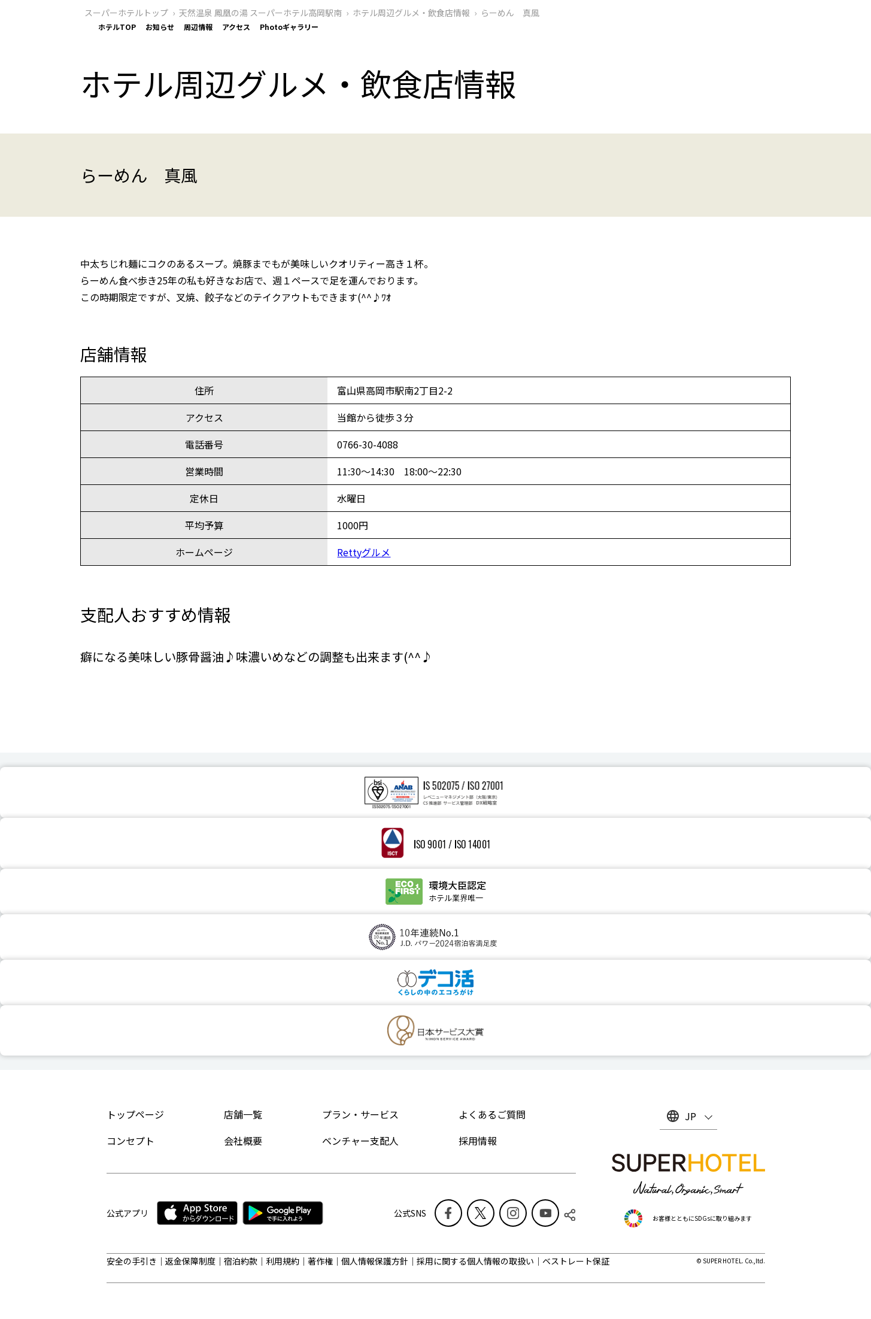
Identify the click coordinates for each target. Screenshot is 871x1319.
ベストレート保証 (575, 1261)
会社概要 (243, 1140)
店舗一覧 (243, 1114)
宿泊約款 (240, 1261)
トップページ (135, 1114)
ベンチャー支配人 (360, 1140)
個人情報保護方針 (374, 1261)
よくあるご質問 (492, 1114)
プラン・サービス (360, 1114)
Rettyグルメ (363, 552)
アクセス (236, 27)
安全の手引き (132, 1261)
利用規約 (282, 1261)
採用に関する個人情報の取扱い (475, 1261)
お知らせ (159, 27)
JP (690, 1116)
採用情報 (478, 1140)
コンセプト (130, 1140)
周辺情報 (198, 27)
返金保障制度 (190, 1261)
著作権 (320, 1261)
